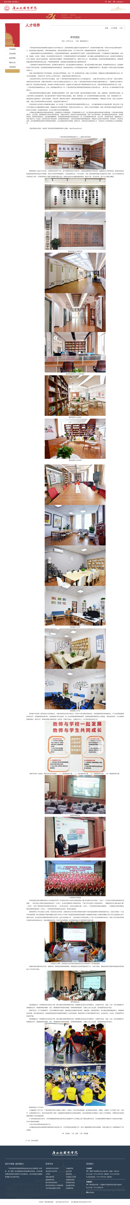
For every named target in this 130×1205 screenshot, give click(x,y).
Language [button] (118, 2)
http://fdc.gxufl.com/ (75, 128)
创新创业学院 (70, 1180)
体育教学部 (69, 1188)
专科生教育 (34, 1140)
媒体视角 (12, 58)
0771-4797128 (98, 1174)
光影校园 (12, 67)
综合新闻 (12, 53)
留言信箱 (91, 1192)
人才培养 (32, 25)
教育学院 (69, 1174)
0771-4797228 (114, 1174)
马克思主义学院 (71, 1177)
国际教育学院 (50, 1180)
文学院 (48, 1174)
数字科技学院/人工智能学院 (54, 1185)
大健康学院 (69, 1168)
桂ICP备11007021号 (62, 1202)
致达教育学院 (70, 1185)
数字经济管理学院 (51, 1182)
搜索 (108, 2)
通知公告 (12, 62)
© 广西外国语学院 (46, 1202)
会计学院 (69, 1171)
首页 (106, 28)
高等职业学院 (70, 1182)
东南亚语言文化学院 (52, 1168)
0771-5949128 (98, 1187)
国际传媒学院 (50, 1177)
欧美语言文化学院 (51, 1171)
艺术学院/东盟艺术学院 (53, 1188)
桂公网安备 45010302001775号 (81, 1202)
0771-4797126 (101, 1177)
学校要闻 (12, 49)
